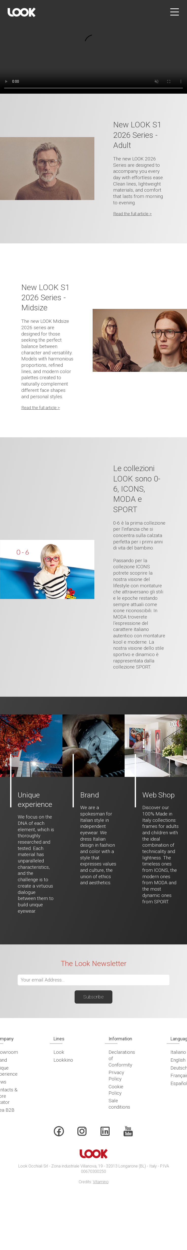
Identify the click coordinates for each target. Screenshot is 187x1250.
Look (59, 1052)
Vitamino (101, 1181)
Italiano (178, 1052)
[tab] (37, 592)
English (178, 1060)
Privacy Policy (116, 1076)
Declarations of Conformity (122, 1058)
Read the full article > (132, 213)
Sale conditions (119, 1104)
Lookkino (63, 1060)
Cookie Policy (116, 1090)
